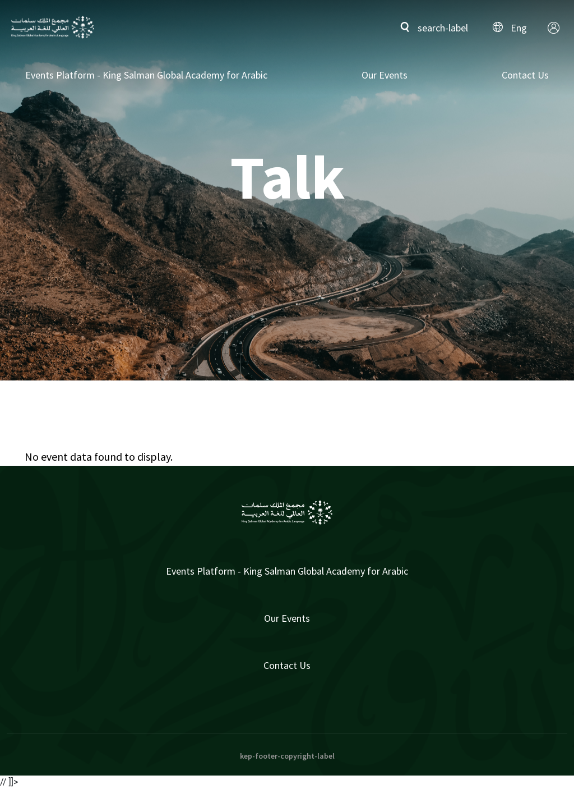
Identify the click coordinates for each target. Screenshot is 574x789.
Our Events (385, 74)
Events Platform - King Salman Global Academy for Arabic (146, 74)
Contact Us (525, 74)
